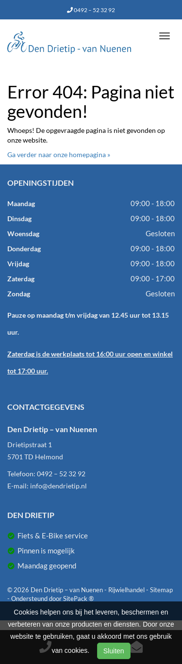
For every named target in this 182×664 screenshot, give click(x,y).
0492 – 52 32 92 (91, 10)
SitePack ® (78, 598)
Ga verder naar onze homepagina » (58, 154)
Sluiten (113, 651)
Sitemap (161, 590)
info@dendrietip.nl (58, 486)
